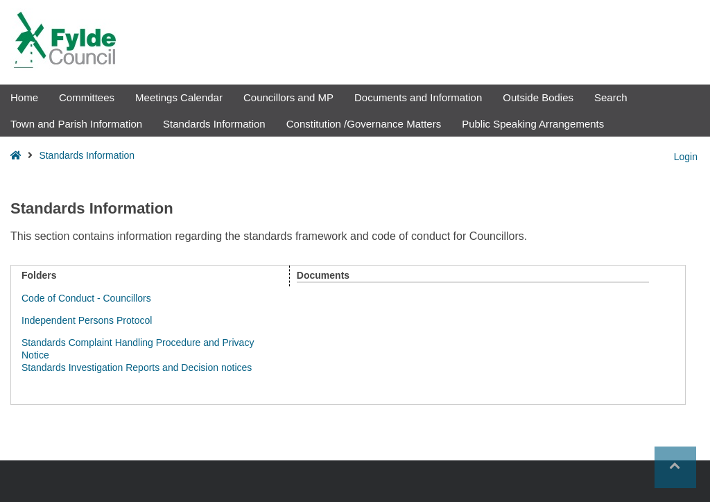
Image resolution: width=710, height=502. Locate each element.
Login (686, 156)
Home (24, 97)
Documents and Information (418, 97)
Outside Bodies (538, 97)
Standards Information (214, 124)
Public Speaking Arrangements (533, 124)
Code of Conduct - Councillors (86, 298)
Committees (86, 97)
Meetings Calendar (179, 97)
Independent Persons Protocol (86, 320)
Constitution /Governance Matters (363, 124)
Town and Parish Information (76, 124)
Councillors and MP (288, 97)
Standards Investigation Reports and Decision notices (136, 367)
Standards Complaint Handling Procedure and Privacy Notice (137, 347)
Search (610, 97)
